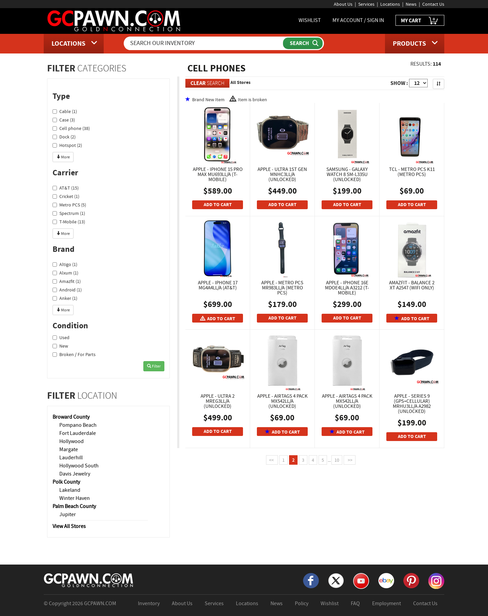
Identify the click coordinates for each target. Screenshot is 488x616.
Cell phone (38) (71, 128)
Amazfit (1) (67, 281)
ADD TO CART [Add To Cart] (218, 204)
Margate (68, 449)
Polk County (66, 482)
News (411, 4)
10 (336, 460)
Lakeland (69, 490)
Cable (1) (65, 111)
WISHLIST (310, 20)
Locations (390, 4)
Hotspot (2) (67, 145)
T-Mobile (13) (69, 222)
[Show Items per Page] (418, 83)
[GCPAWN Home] (89, 580)
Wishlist (330, 603)
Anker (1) (65, 298)
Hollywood (71, 441)
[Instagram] (436, 580)
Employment (386, 603)
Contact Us (433, 4)
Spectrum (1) (69, 213)
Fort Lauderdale (77, 433)
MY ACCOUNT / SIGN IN (358, 20)
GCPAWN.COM (100, 603)
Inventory (149, 603)
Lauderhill (71, 457)
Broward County (71, 417)
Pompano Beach (78, 425)
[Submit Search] (303, 43)
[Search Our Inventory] (204, 43)
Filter (154, 366)
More (63, 157)
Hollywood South (79, 465)
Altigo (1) (65, 264)
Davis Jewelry (74, 473)
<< (272, 460)
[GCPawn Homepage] (114, 20)
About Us (343, 4)
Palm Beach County (74, 506)
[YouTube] (361, 580)
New (60, 346)
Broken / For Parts (74, 354)
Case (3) (64, 120)
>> (349, 460)
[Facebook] (311, 580)
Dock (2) (64, 137)
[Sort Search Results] (438, 84)
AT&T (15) (66, 188)
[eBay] (386, 580)
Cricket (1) (66, 196)
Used (61, 337)
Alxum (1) (65, 273)
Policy (301, 603)
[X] (336, 580)
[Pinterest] (411, 580)
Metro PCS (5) (69, 205)
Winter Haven (74, 498)
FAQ (355, 603)
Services (366, 4)
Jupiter (67, 514)
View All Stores (69, 526)
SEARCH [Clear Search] (207, 83)
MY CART (420, 20)
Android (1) (67, 290)
